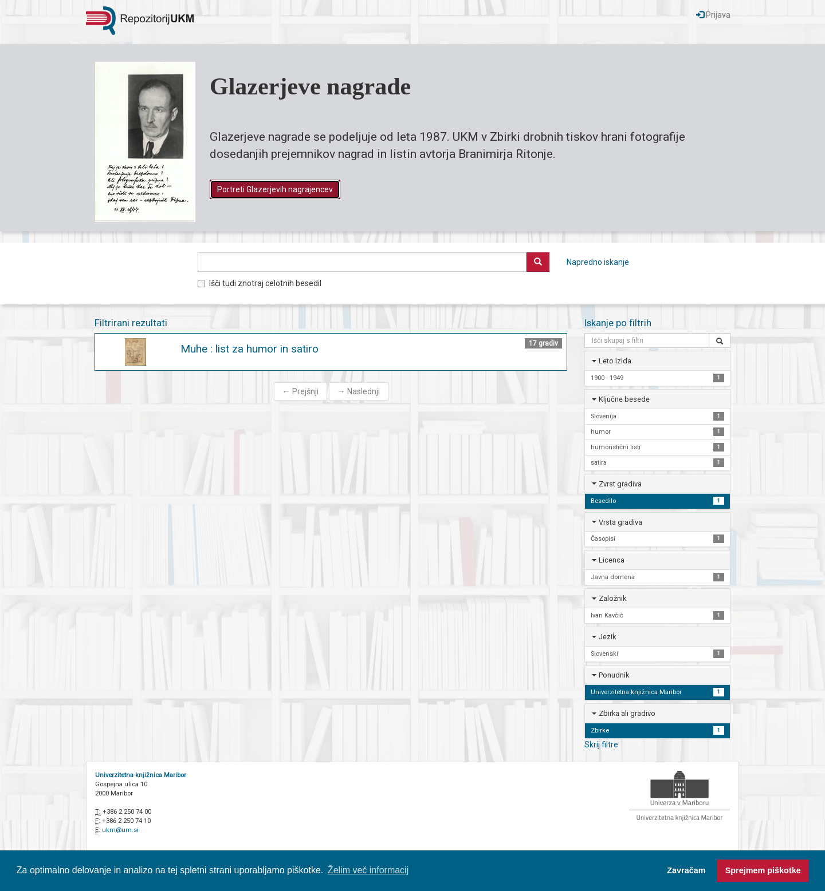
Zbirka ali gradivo (627, 713)
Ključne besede (624, 399)
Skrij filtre (601, 744)
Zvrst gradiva (620, 484)
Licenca (611, 560)
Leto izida (615, 361)
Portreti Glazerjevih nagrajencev (275, 189)
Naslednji (358, 391)
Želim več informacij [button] (368, 870)
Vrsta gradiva (620, 522)
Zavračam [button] (686, 870)
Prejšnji (300, 391)
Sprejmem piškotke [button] (763, 870)
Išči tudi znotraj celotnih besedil (259, 283)
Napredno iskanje (598, 262)
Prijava (713, 14)
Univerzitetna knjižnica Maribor (140, 775)
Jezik (607, 636)
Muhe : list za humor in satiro (249, 348)
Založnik (612, 598)
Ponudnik (614, 675)
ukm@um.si (120, 830)
